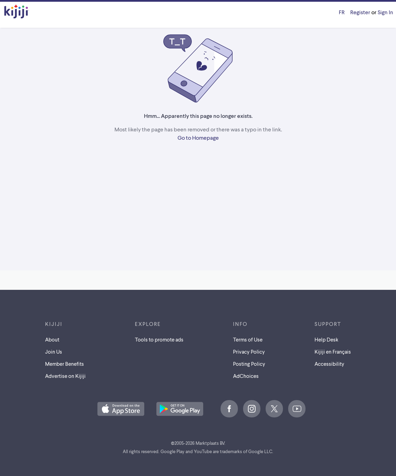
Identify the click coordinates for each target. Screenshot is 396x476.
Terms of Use (247, 339)
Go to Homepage (198, 137)
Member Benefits (64, 364)
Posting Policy (249, 364)
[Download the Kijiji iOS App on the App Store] (120, 409)
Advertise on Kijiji (65, 376)
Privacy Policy (249, 351)
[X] (274, 408)
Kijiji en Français (333, 351)
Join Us (53, 351)
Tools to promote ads (159, 339)
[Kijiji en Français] (342, 12)
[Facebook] (229, 408)
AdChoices (246, 376)
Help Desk (326, 339)
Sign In (385, 12)
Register (360, 12)
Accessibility (329, 364)
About (52, 339)
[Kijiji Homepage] (17, 12)
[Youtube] (296, 408)
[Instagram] (251, 408)
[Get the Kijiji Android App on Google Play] (179, 409)
